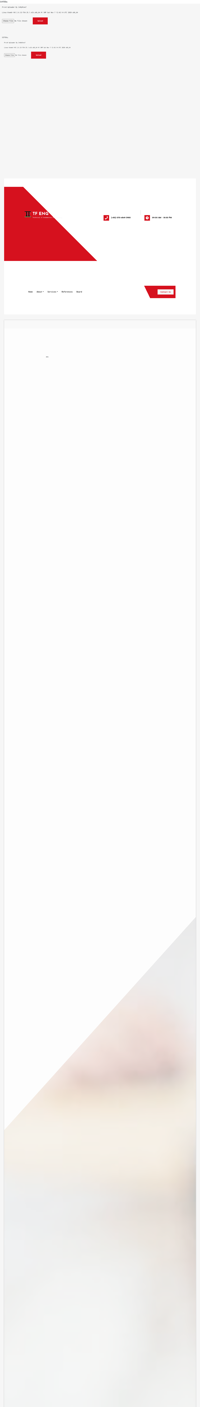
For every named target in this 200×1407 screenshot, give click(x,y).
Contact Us (165, 292)
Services (53, 292)
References (67, 292)
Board (79, 292)
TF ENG (40, 214)
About (40, 292)
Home (30, 292)
